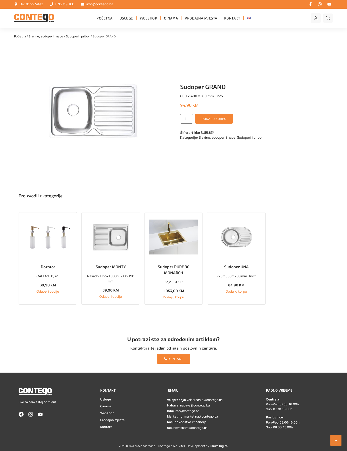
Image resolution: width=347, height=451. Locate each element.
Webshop (148, 18)
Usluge (126, 18)
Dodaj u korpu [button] (173, 297)
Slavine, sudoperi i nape (46, 36)
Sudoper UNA (236, 266)
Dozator (48, 266)
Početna (104, 18)
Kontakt (232, 18)
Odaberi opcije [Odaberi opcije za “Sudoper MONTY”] (110, 296)
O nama (171, 18)
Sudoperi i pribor (78, 36)
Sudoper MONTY (111, 266)
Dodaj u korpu (214, 119)
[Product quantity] (186, 119)
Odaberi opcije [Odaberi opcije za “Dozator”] (48, 291)
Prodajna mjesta (201, 18)
